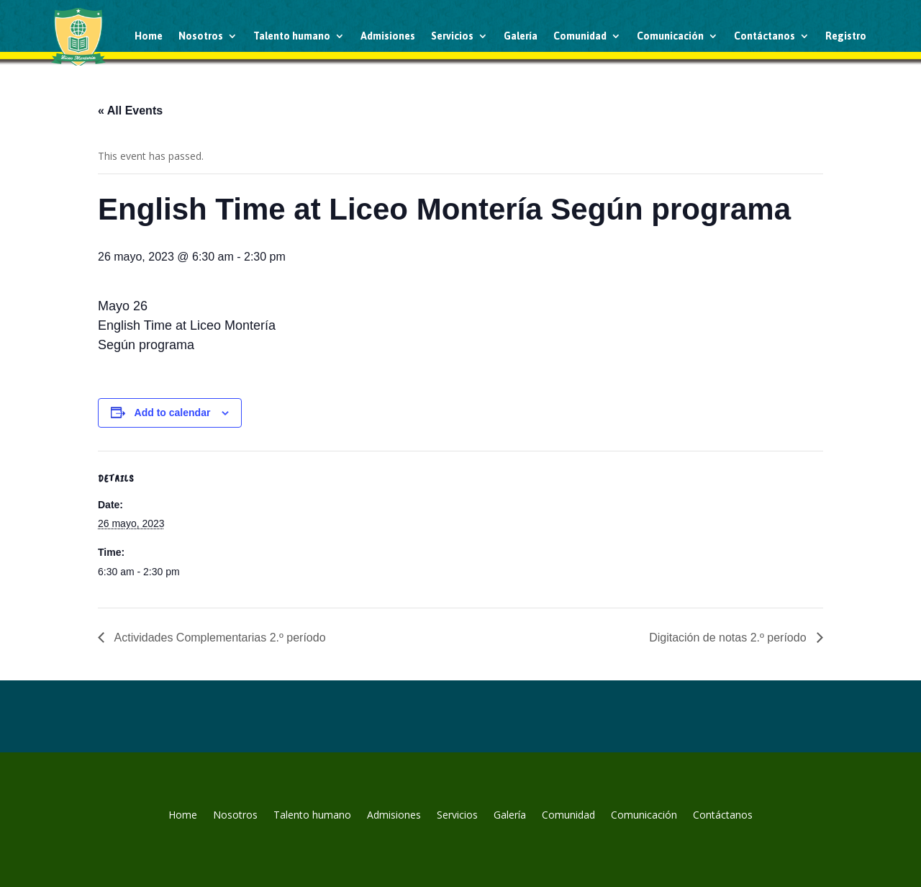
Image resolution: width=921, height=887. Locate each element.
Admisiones (387, 36)
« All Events (130, 110)
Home (149, 36)
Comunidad (580, 36)
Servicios (452, 36)
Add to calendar (173, 412)
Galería (520, 36)
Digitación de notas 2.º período (729, 637)
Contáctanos (764, 36)
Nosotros (200, 36)
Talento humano (291, 36)
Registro (845, 36)
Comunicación (670, 36)
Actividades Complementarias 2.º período (219, 637)
